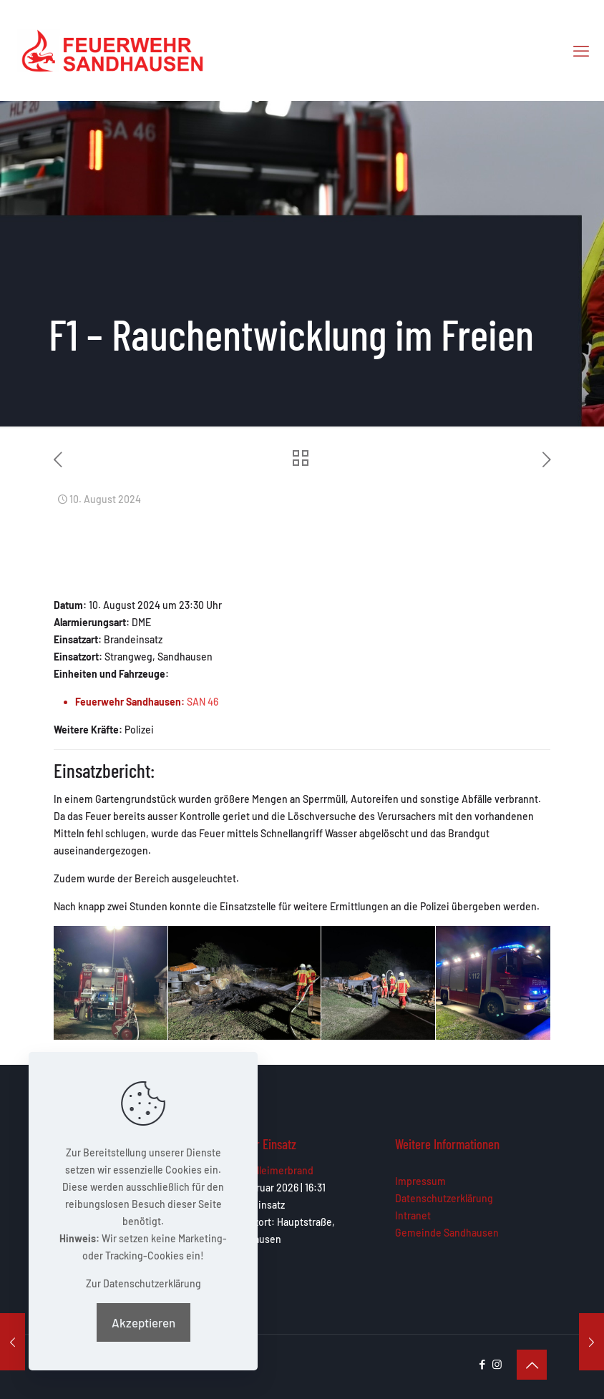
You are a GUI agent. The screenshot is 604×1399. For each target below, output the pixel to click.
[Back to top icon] (532, 1365)
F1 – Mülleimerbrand (269, 1170)
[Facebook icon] (482, 1363)
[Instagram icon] (497, 1363)
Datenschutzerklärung (444, 1198)
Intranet (413, 1215)
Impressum (420, 1181)
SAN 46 (202, 702)
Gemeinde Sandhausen (447, 1233)
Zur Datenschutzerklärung (143, 1283)
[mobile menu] (581, 50)
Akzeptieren (143, 1322)
